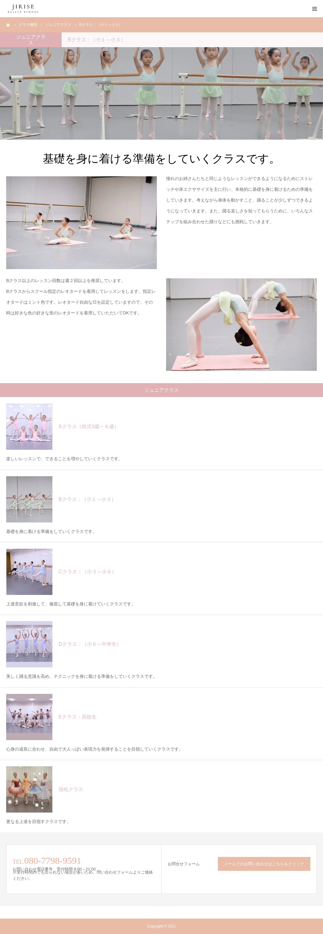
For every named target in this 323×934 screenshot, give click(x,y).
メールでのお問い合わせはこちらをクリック (264, 864)
